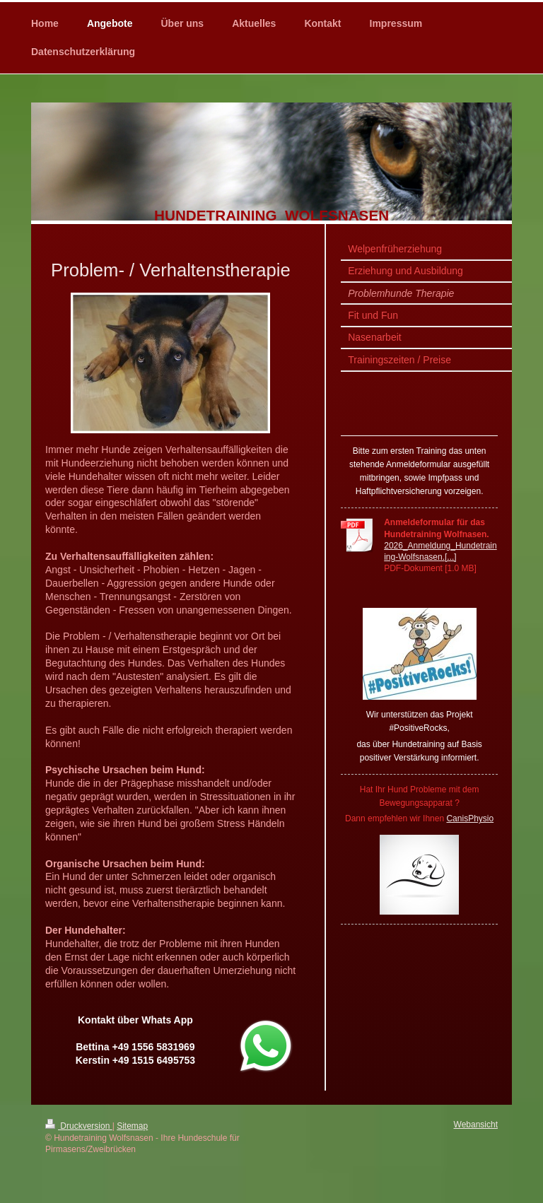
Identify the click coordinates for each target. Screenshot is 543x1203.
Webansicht (476, 1124)
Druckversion (78, 1126)
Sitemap (132, 1126)
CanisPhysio (470, 818)
